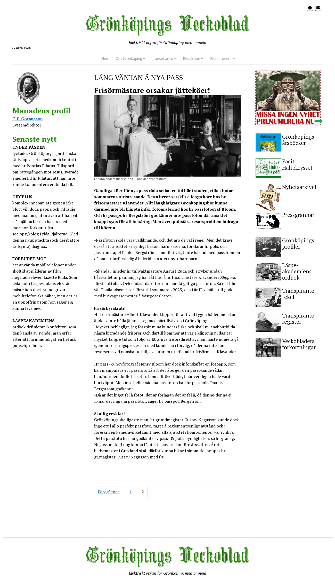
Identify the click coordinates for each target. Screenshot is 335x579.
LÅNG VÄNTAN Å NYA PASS (138, 77)
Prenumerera (221, 58)
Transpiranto (162, 58)
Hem (105, 58)
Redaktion (191, 58)
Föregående (109, 492)
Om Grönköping (129, 58)
